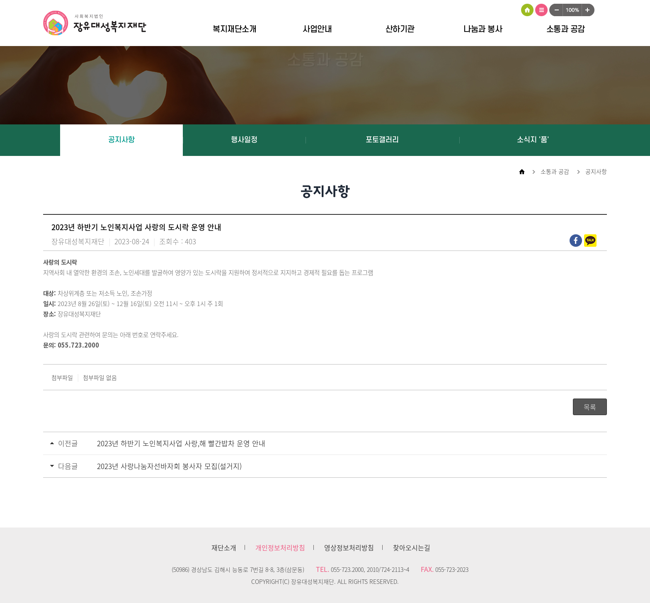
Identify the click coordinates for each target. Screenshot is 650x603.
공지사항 (121, 140)
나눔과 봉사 (482, 29)
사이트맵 (541, 10)
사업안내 (317, 29)
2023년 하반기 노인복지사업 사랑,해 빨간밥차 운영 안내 (181, 443)
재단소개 (223, 547)
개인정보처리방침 (280, 547)
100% (572, 10)
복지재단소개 (234, 29)
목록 (590, 407)
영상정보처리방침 (349, 547)
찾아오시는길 (411, 547)
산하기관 (400, 29)
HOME (527, 10)
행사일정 (244, 140)
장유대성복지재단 (101, 24)
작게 (556, 10)
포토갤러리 (382, 140)
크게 (588, 10)
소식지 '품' (533, 140)
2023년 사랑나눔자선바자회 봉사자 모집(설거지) (169, 466)
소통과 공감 (565, 29)
